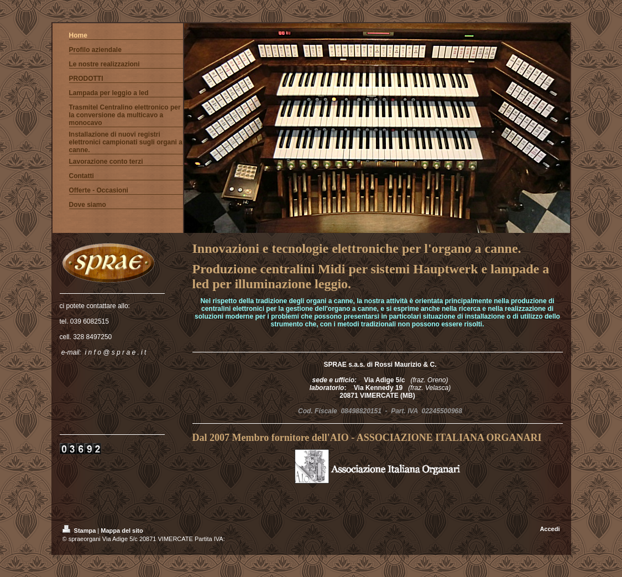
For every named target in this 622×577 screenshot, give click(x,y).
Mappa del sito (122, 530)
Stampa (80, 530)
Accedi (550, 529)
